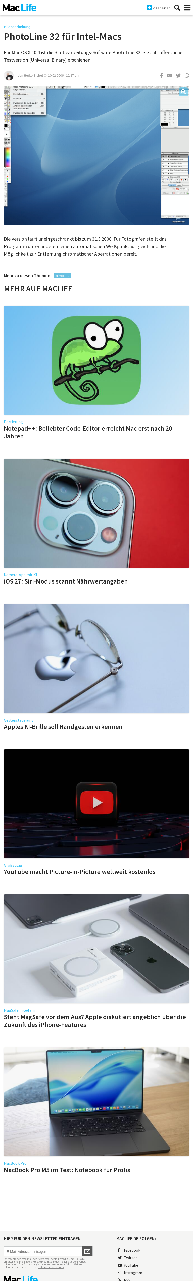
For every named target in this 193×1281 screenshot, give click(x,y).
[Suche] (177, 8)
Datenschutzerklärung (51, 1267)
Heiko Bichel (33, 75)
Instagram (130, 1272)
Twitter (127, 1257)
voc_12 (64, 276)
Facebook (129, 1250)
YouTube (128, 1265)
